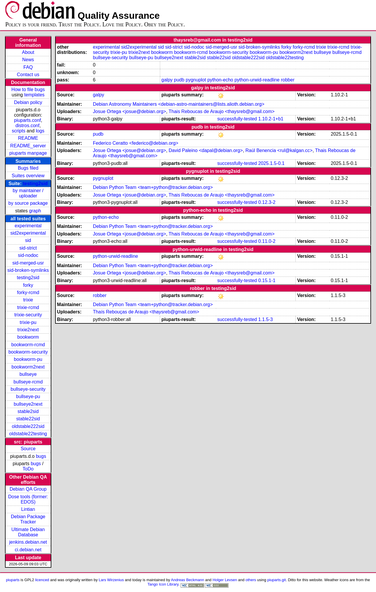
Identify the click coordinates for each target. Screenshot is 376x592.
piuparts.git (276, 580)
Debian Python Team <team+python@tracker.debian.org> (153, 187)
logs (40, 130)
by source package (28, 203)
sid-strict (28, 247)
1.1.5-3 (265, 319)
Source (28, 448)
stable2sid (28, 411)
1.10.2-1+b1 (270, 118)
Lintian (28, 509)
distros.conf (28, 125)
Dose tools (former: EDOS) (28, 499)
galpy (166, 79)
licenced (42, 580)
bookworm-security (28, 351)
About (28, 52)
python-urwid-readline (257, 79)
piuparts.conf (27, 120)
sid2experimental (28, 233)
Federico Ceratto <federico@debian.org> (135, 143)
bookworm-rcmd (28, 344)
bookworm (28, 337)
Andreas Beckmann (187, 580)
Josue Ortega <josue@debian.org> (129, 111)
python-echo (220, 79)
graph (35, 210)
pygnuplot (196, 79)
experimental (28, 225)
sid (28, 240)
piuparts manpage (28, 153)
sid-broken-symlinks (28, 270)
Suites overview (28, 175)
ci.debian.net (28, 549)
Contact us (28, 74)
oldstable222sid (28, 426)
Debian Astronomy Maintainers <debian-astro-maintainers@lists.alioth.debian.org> (179, 104)
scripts (18, 130)
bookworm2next (28, 366)
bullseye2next (28, 404)
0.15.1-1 (266, 280)
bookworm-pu (28, 359)
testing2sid (35, 183)
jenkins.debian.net (28, 542)
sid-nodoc (28, 255)
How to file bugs (28, 89)
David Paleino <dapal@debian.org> (206, 150)
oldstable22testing (28, 433)
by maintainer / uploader (28, 193)
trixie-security (28, 314)
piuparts (12, 580)
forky (28, 285)
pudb (179, 79)
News (28, 59)
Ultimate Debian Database (28, 532)
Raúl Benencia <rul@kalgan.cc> (279, 150)
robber (287, 79)
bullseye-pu (28, 396)
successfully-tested (237, 118)
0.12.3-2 (266, 202)
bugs (41, 456)
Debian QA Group (28, 489)
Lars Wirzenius (111, 580)
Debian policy (28, 102)
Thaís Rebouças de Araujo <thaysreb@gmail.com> (146, 311)
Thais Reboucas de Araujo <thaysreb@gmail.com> (222, 111)
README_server (28, 145)
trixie (28, 299)
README (28, 138)
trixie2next (28, 329)
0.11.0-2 (266, 241)
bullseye (28, 374)
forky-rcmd (28, 292)
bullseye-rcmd (28, 381)
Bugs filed (28, 168)
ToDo (28, 468)
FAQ (28, 67)
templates (34, 94)
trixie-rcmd (28, 307)
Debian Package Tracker (28, 519)
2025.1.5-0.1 (271, 163)
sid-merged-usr (28, 262)
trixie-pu (28, 322)
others (250, 580)
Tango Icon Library (163, 584)
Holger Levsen (225, 580)
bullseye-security (28, 389)
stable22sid (28, 418)
